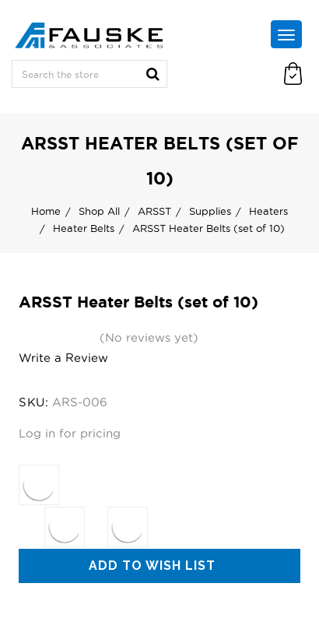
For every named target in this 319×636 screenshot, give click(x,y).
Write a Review (63, 357)
